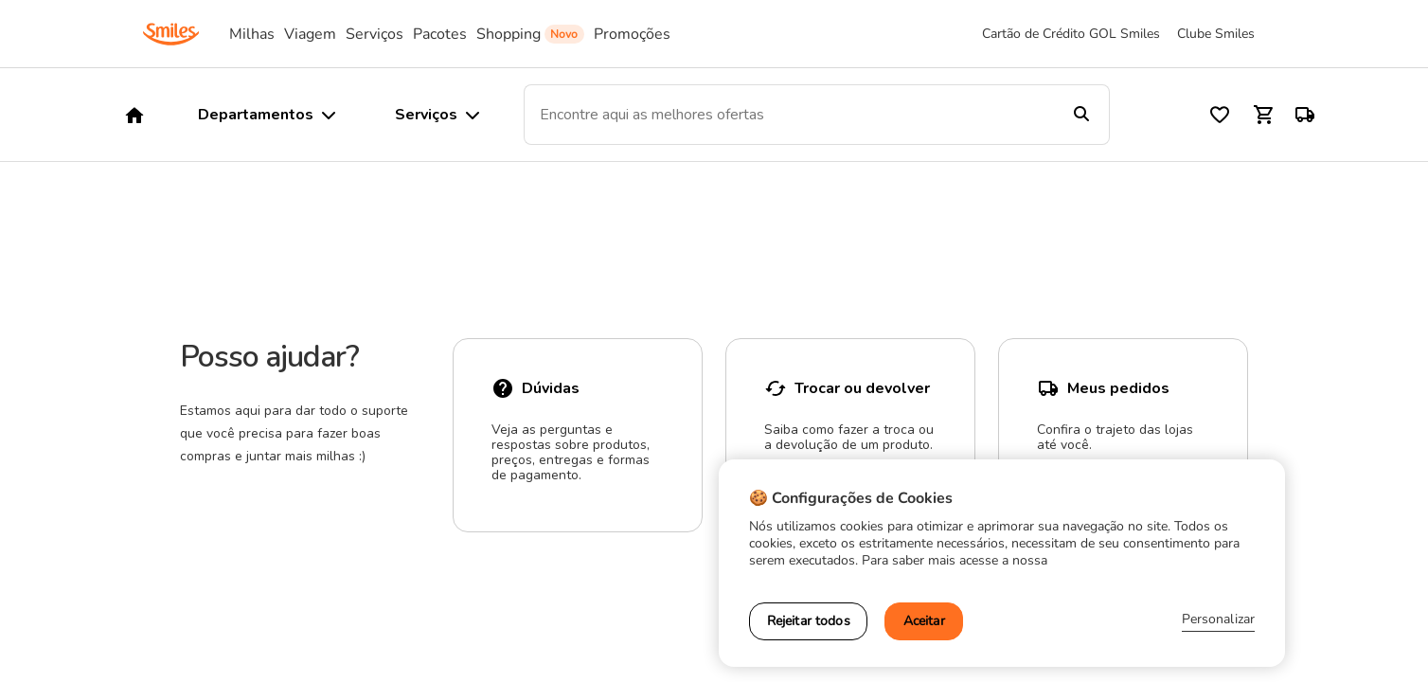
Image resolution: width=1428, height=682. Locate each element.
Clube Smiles (1216, 34)
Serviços (374, 34)
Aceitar (924, 621)
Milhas (252, 34)
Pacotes (440, 34)
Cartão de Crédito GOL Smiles (1071, 34)
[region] (1002, 563)
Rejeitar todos (808, 621)
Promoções (632, 34)
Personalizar (1219, 619)
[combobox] (789, 114)
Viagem (310, 34)
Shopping (508, 34)
